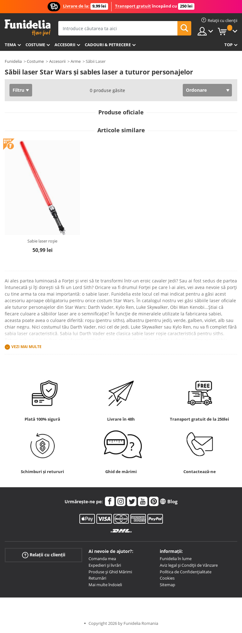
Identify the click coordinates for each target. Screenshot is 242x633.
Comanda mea (102, 558)
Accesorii (65, 44)
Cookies (167, 578)
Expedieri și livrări (105, 565)
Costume (35, 44)
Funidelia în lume (176, 558)
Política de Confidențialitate (185, 572)
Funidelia (13, 61)
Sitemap (167, 584)
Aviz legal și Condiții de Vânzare (189, 565)
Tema (10, 44)
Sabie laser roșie (42, 241)
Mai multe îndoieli (105, 584)
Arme (76, 61)
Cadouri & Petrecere (108, 44)
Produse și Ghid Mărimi (110, 572)
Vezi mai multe (26, 346)
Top (228, 44)
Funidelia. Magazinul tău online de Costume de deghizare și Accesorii (27, 27)
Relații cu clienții (43, 555)
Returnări (97, 578)
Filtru (18, 90)
